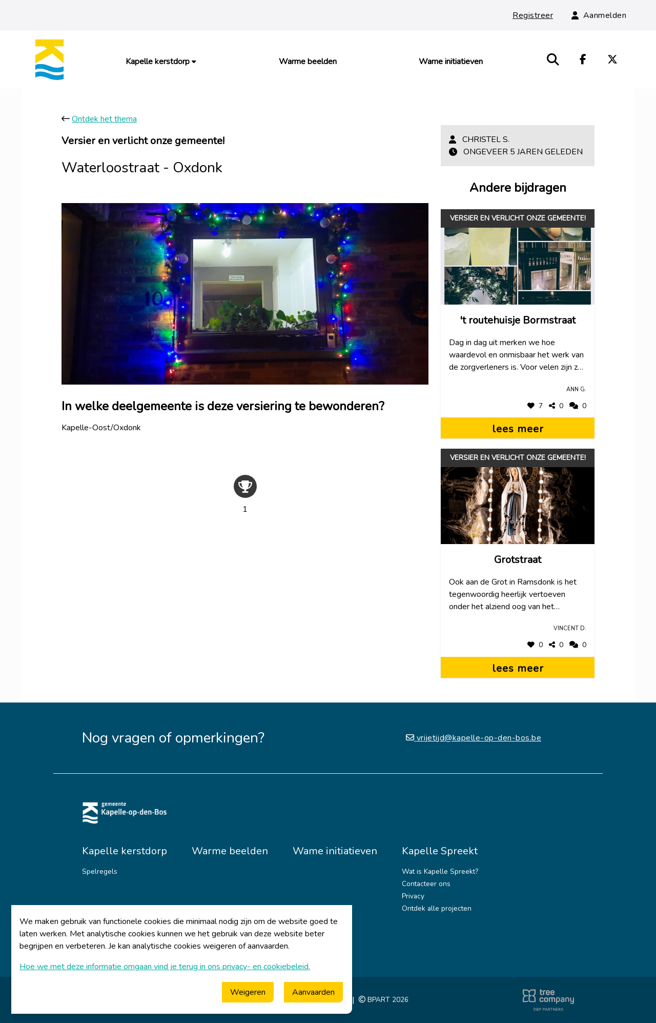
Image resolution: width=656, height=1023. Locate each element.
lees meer (518, 429)
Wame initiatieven (451, 61)
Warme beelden (308, 61)
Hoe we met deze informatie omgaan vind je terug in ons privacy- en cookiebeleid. (164, 966)
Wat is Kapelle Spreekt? (440, 871)
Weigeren (247, 992)
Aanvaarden (313, 992)
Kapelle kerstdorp (161, 61)
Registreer (532, 15)
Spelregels (99, 871)
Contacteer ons (426, 884)
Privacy (413, 896)
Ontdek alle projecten (436, 908)
